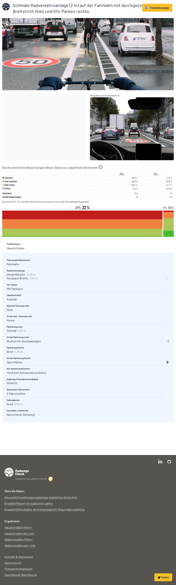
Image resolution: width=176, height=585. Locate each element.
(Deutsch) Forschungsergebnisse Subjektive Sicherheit (41, 497)
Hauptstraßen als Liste (19, 533)
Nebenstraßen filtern (18, 539)
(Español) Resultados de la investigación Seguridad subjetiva (44, 509)
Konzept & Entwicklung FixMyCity (34, 479)
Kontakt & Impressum (19, 557)
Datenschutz (13, 563)
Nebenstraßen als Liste (20, 545)
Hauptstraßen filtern (18, 527)
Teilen (163, 577)
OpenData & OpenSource (21, 575)
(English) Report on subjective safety (29, 503)
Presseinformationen (18, 569)
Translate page (157, 7)
